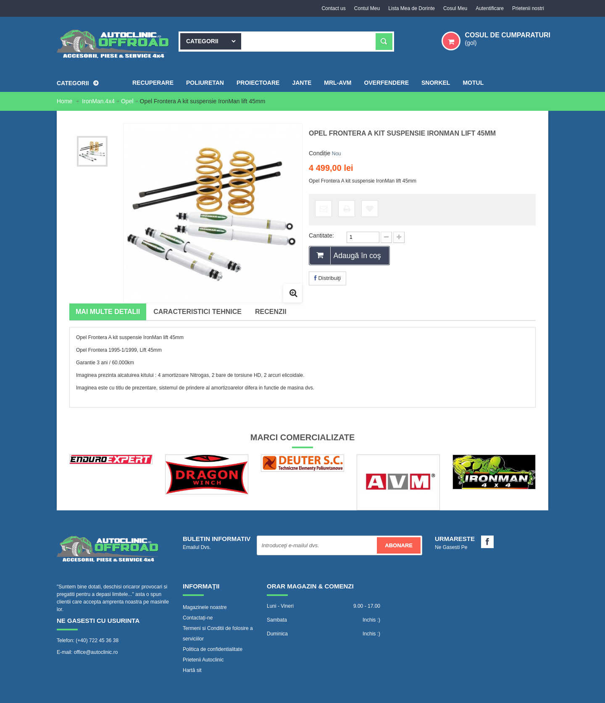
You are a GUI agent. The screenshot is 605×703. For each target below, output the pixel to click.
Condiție (319, 153)
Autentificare (490, 8)
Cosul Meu (455, 8)
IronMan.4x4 (98, 101)
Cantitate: (321, 235)
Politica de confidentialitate (212, 649)
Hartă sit (192, 670)
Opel (127, 101)
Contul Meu (367, 8)
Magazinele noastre (205, 607)
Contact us (333, 8)
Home (65, 101)
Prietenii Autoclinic (203, 660)
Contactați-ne (198, 618)
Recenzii (271, 311)
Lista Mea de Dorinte (411, 8)
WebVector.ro (258, 692)
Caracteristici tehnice (197, 311)
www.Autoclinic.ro (133, 692)
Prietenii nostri (528, 8)
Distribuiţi (327, 278)
